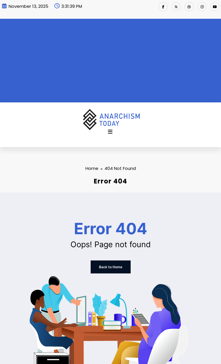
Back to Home (110, 267)
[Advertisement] (110, 59)
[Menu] (110, 132)
